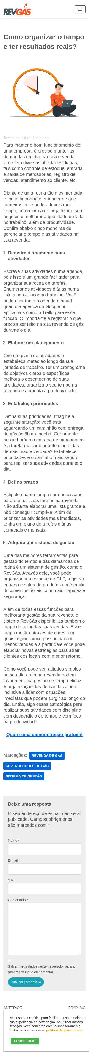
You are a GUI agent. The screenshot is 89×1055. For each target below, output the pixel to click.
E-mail (14, 860)
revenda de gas (47, 755)
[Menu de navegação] (80, 9)
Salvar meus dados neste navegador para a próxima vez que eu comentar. (41, 969)
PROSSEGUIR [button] (24, 1041)
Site (11, 880)
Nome (13, 840)
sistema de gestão (24, 776)
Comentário (18, 900)
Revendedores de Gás (27, 766)
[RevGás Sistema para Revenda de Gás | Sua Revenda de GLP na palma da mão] (17, 9)
